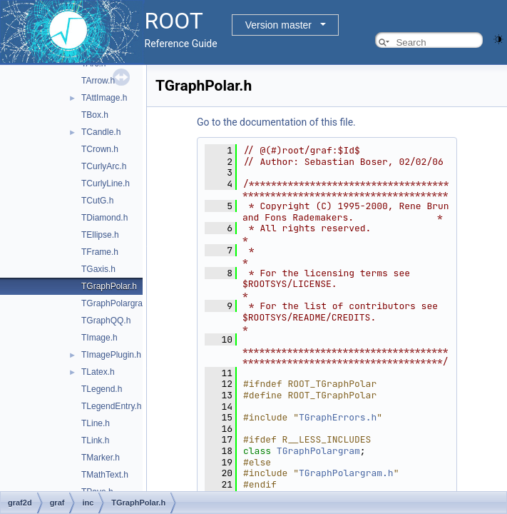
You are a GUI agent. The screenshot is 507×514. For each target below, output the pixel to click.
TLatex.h (98, 372)
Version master (278, 25)
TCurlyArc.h (103, 166)
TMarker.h (100, 458)
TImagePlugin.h (111, 355)
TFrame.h (99, 252)
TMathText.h (104, 475)
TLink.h (95, 440)
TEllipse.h (100, 235)
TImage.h (99, 338)
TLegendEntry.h (111, 406)
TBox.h (94, 115)
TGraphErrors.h (338, 417)
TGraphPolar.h (109, 286)
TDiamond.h (104, 218)
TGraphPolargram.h (119, 303)
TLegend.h (101, 389)
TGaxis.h (98, 269)
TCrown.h (99, 149)
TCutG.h (97, 201)
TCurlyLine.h (105, 183)
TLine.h (95, 423)
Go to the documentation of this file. (276, 122)
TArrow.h (98, 81)
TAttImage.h (104, 98)
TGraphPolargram (318, 451)
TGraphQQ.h (105, 321)
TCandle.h (101, 132)
